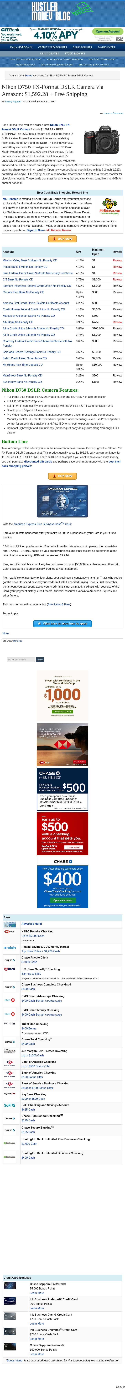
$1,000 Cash (29, 1143)
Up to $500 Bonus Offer (36, 1066)
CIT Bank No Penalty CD (18, 279)
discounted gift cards (38, 461)
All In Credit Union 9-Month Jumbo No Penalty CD (33, 328)
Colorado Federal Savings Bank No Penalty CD (32, 352)
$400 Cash (28, 1043)
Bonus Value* (15, 1360)
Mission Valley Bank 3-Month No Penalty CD (30, 260)
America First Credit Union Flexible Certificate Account (36, 303)
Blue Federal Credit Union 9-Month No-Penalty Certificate (38, 273)
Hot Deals (17, 641)
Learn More (37, 1293)
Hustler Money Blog (62, 11)
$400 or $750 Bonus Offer (37, 1087)
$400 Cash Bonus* (42, 1000)
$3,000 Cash (29, 962)
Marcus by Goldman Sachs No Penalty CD (29, 315)
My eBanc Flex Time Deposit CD (23, 364)
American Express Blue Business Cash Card (42, 524)
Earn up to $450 (31, 973)
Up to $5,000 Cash (33, 935)
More (5, 633)
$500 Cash (28, 989)
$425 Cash (28, 1109)
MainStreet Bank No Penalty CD (22, 375)
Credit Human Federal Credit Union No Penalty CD (34, 309)
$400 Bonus (29, 1028)
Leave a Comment (113, 113)
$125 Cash (28, 1120)
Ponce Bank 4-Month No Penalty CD (25, 266)
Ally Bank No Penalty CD (18, 322)
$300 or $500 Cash (33, 1098)
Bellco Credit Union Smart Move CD (25, 358)
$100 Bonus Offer (32, 1077)
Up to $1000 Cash (33, 1055)
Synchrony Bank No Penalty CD (22, 381)
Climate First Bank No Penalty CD (23, 292)
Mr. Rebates (10, 199)
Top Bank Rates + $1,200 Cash (41, 951)
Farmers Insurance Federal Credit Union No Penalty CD (37, 285)
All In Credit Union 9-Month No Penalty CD (29, 334)
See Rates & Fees (59, 604)
